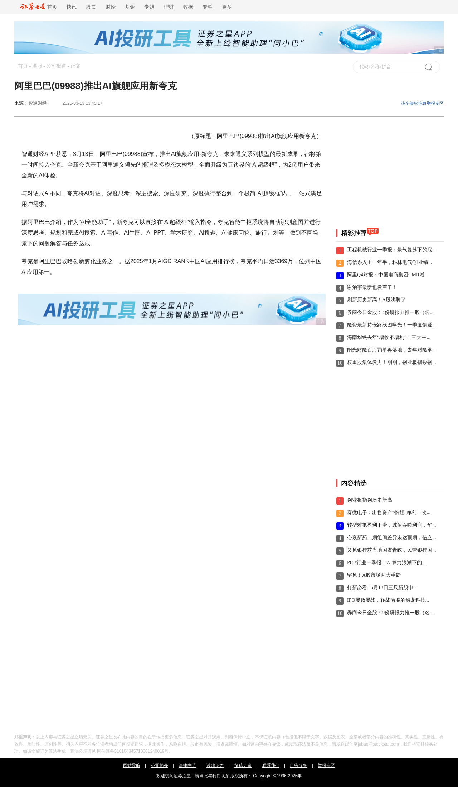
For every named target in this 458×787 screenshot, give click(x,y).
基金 (130, 7)
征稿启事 (243, 765)
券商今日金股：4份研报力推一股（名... (390, 312)
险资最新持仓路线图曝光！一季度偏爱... (391, 325)
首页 (38, 7)
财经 (111, 7)
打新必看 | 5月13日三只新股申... (382, 587)
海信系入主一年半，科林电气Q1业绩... (389, 262)
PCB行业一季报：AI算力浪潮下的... (386, 562)
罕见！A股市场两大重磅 (374, 575)
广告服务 (298, 765)
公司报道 (56, 66)
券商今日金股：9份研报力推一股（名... (390, 612)
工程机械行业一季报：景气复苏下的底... (391, 249)
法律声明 (187, 765)
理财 (169, 7)
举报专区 (326, 765)
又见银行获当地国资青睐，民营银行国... (391, 550)
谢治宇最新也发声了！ (372, 287)
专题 (149, 7)
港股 (37, 66)
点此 (203, 775)
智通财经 (37, 103)
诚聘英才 (215, 765)
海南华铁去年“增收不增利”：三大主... (388, 337)
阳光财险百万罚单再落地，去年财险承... (391, 350)
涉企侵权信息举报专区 (422, 103)
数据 (188, 7)
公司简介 (159, 765)
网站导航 (131, 765)
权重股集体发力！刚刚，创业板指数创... (391, 362)
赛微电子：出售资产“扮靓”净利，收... (388, 512)
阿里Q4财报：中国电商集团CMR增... (387, 274)
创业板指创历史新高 (369, 500)
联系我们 (270, 765)
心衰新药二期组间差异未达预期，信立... (391, 537)
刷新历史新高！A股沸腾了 (376, 299)
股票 (91, 7)
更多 (227, 7)
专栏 (208, 7)
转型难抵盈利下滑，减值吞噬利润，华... (391, 525)
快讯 (72, 7)
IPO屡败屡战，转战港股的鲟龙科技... (388, 600)
